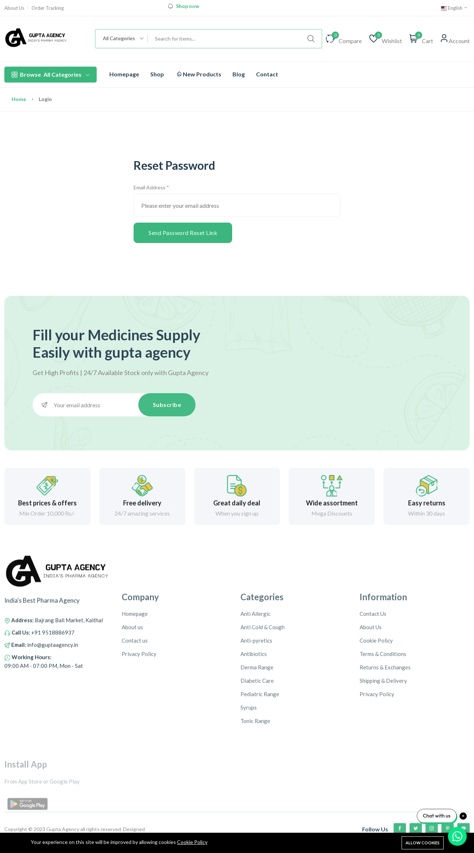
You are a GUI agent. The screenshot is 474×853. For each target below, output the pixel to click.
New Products (199, 74)
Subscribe (167, 404)
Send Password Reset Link (182, 232)
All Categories (50, 75)
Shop (157, 74)
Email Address (149, 187)
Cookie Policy (192, 842)
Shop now (187, 6)
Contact (267, 74)
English (454, 8)
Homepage (124, 74)
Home (19, 99)
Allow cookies (423, 842)
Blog (238, 74)
